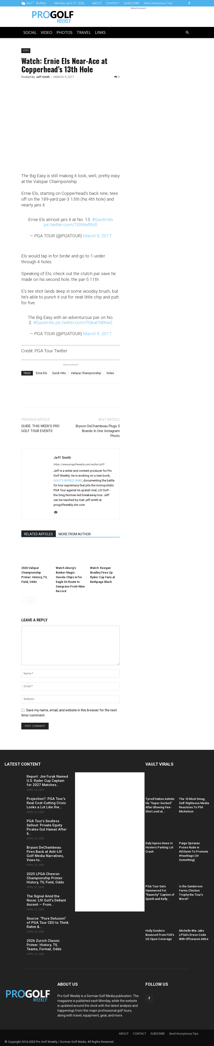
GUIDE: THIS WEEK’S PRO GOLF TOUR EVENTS (40, 428)
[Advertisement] (161, 127)
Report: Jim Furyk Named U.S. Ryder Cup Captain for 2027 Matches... (47, 780)
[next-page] (32, 600)
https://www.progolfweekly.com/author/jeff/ (79, 464)
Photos (64, 32)
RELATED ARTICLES (38, 534)
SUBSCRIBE (131, 3)
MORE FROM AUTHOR (75, 534)
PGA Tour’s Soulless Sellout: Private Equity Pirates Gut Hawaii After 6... (47, 827)
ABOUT (97, 3)
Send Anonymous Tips (158, 3)
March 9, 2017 (97, 235)
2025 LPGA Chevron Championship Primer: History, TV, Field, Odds (45, 878)
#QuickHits (102, 219)
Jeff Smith (43, 77)
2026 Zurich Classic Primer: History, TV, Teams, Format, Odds (44, 945)
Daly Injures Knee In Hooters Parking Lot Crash (159, 847)
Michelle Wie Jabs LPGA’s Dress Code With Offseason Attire (193, 935)
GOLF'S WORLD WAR (68, 480)
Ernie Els (41, 373)
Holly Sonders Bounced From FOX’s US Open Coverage (159, 935)
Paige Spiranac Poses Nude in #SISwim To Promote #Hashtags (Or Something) (193, 851)
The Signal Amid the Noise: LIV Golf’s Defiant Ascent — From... (46, 900)
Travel (84, 32)
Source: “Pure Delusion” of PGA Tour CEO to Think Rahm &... (48, 922)
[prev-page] (24, 600)
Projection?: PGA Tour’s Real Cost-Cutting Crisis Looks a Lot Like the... (46, 803)
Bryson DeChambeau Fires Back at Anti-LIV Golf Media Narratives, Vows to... (45, 853)
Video (46, 32)
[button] (187, 32)
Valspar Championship (86, 373)
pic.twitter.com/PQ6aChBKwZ (84, 322)
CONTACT (112, 3)
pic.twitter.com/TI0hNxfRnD (70, 224)
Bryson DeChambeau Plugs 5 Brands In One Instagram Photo (98, 431)
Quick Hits (59, 373)
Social (30, 32)
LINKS (100, 32)
